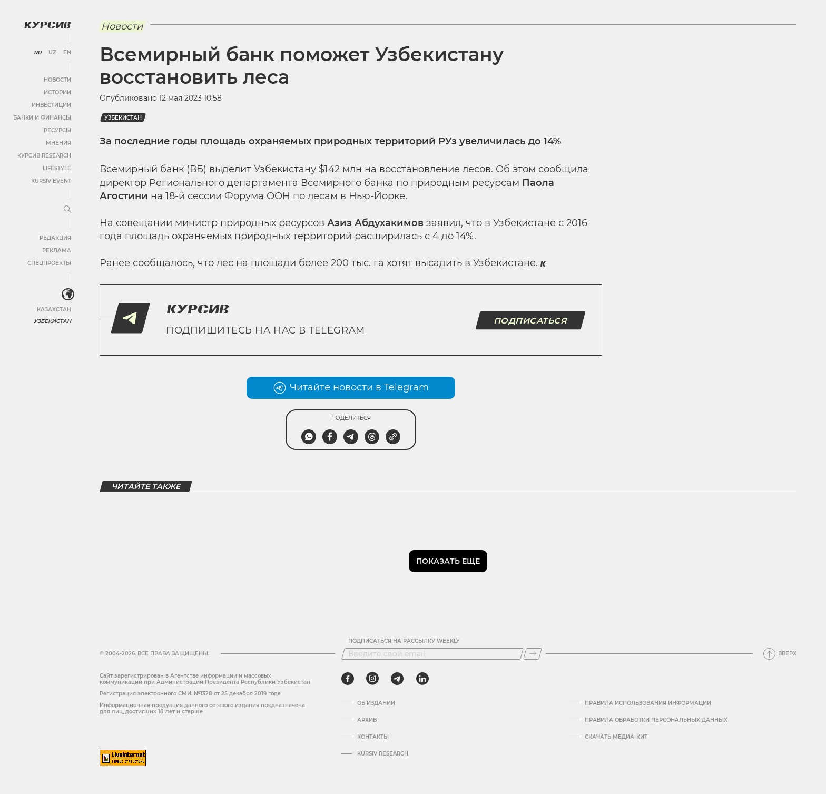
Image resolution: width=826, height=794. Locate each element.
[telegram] (397, 678)
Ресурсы (57, 130)
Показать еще (448, 561)
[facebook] (347, 678)
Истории (57, 92)
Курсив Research (44, 155)
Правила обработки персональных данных (656, 720)
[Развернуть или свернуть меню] (67, 209)
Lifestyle (57, 168)
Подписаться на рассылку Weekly (404, 641)
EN (67, 53)
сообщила (563, 169)
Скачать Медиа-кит (616, 737)
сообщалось (163, 263)
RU (38, 53)
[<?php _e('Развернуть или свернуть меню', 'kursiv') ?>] (68, 294)
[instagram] (372, 678)
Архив (367, 720)
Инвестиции (51, 105)
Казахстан (54, 309)
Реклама (56, 250)
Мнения (58, 143)
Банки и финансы (42, 117)
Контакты (373, 737)
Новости (57, 79)
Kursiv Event (51, 181)
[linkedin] (422, 678)
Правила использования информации (648, 703)
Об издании (376, 703)
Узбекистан (52, 321)
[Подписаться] (532, 654)
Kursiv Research (382, 754)
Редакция (55, 237)
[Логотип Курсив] (47, 24)
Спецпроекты (49, 263)
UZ (52, 53)
